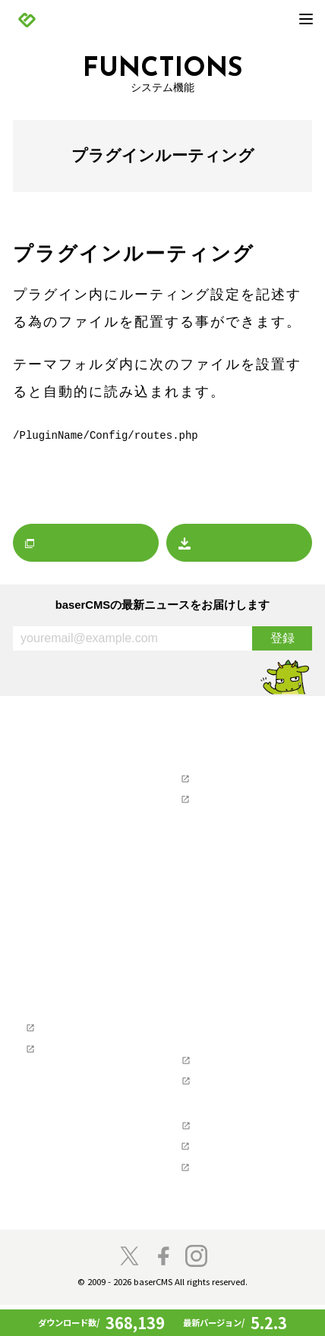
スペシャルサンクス (67, 1210)
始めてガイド (52, 962)
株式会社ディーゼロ (222, 1176)
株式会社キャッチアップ (232, 1198)
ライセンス (202, 1056)
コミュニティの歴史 (67, 1122)
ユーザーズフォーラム (227, 779)
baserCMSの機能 (60, 945)
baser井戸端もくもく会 (74, 1192)
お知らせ (42, 775)
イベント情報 (52, 827)
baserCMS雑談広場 (211, 1222)
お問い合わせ (207, 817)
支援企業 (188, 1122)
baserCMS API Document (232, 1098)
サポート (188, 757)
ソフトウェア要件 (217, 1038)
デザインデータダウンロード (242, 906)
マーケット (47, 862)
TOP (23, 734)
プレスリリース (57, 810)
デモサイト (47, 980)
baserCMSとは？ (60, 927)
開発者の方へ (52, 1175)
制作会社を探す (203, 842)
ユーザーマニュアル (222, 800)
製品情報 (32, 910)
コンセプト (47, 1105)
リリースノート (57, 792)
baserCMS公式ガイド (70, 1042)
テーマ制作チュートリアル (82, 1063)
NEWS (27, 757)
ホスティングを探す (213, 865)
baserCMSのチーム (65, 1140)
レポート (42, 845)
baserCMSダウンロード (221, 889)
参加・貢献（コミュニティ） (77, 1087)
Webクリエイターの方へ (67, 1021)
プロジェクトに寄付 (67, 1157)
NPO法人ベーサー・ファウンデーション (242, 1148)
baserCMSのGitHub (220, 1077)
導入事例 (42, 997)
